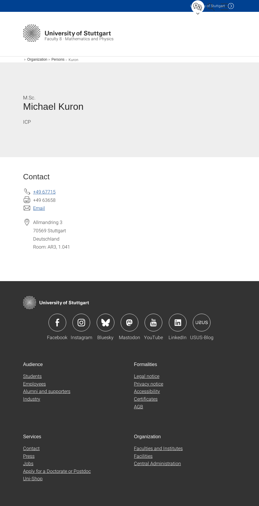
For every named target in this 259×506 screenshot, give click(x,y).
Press (29, 456)
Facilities (143, 456)
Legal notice (146, 376)
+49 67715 (44, 191)
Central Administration (157, 463)
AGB (138, 406)
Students (32, 376)
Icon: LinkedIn (178, 322)
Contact (31, 448)
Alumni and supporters (46, 391)
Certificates (146, 399)
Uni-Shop (33, 478)
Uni (207, 6)
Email (39, 208)
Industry (31, 399)
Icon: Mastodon (129, 322)
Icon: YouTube (153, 322)
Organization (37, 59)
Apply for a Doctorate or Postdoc (57, 471)
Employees (34, 384)
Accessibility (147, 391)
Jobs (28, 463)
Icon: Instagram (81, 322)
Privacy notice (148, 384)
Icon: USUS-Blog (202, 322)
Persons (57, 59)
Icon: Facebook (57, 322)
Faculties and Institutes (158, 448)
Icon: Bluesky (105, 322)
